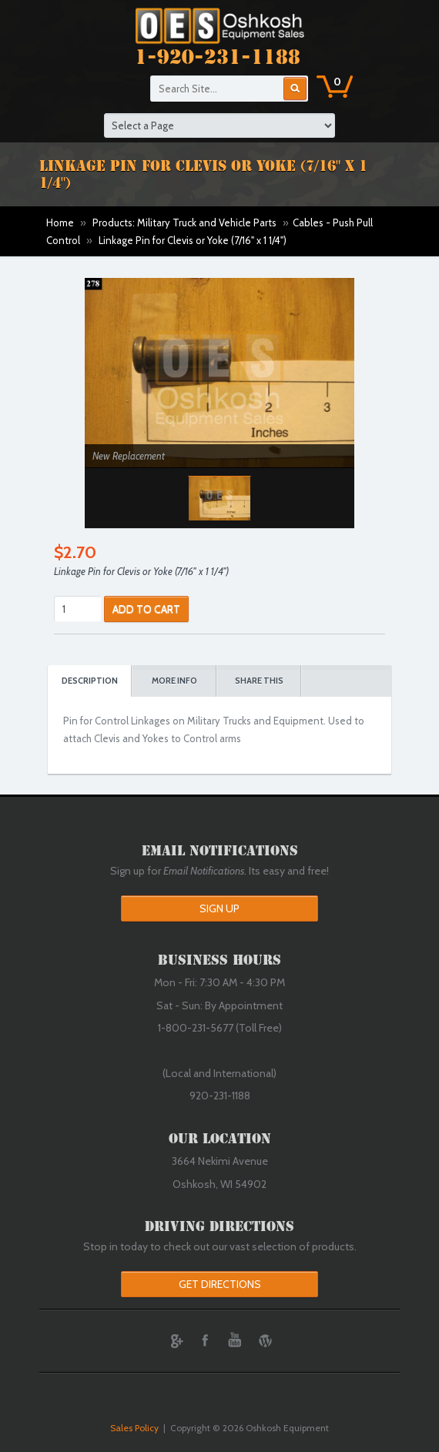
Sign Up (219, 908)
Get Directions (220, 1284)
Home (60, 222)
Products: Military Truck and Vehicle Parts (184, 222)
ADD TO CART (146, 609)
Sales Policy (134, 1428)
